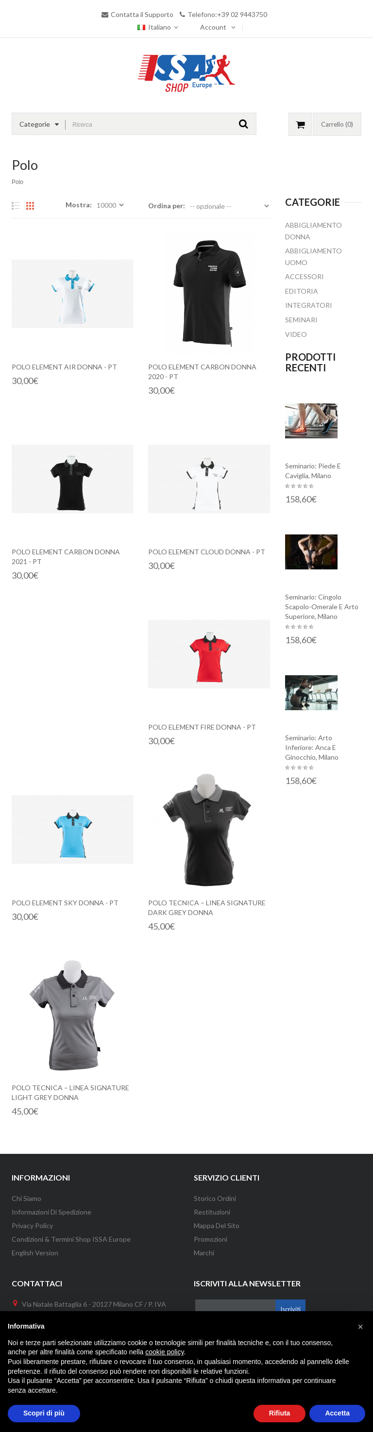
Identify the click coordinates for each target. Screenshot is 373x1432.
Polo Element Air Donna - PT (64, 367)
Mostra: (79, 204)
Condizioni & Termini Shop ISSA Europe (71, 1239)
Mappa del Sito (216, 1225)
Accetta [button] (337, 1413)
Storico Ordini (215, 1198)
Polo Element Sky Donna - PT (65, 903)
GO (243, 123)
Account (214, 27)
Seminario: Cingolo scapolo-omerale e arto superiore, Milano (321, 606)
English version (35, 1253)
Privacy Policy (32, 1225)
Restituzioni (212, 1212)
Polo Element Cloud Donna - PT (206, 552)
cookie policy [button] (164, 1352)
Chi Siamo (26, 1198)
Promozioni (210, 1239)
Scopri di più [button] (44, 1413)
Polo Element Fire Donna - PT (202, 727)
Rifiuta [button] (279, 1413)
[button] (360, 1326)
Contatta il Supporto (142, 14)
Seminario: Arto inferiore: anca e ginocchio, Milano (312, 747)
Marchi (204, 1253)
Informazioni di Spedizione (51, 1212)
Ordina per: (166, 205)
